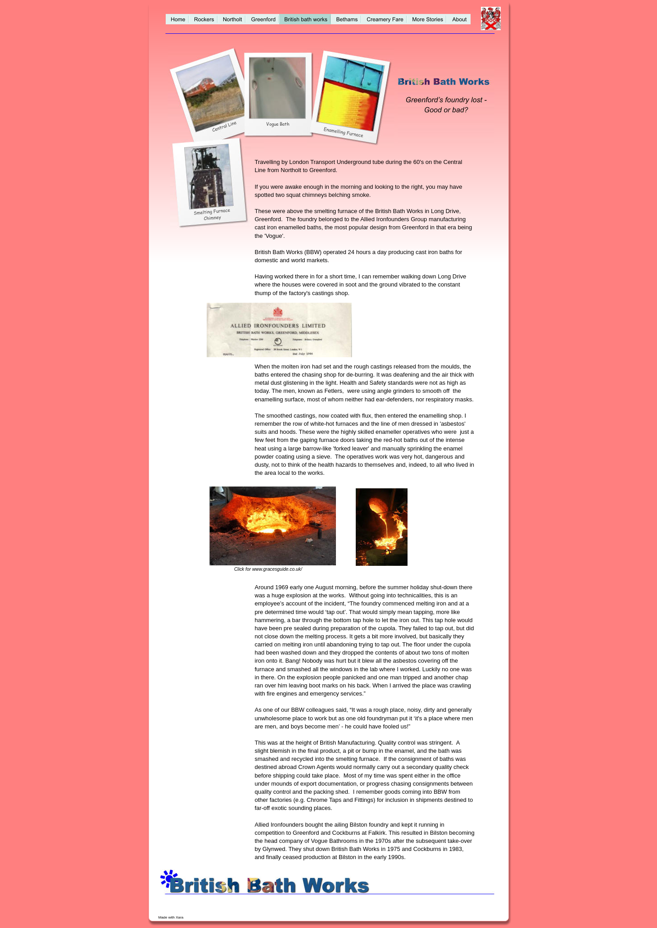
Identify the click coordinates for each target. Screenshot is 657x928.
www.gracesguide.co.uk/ (277, 569)
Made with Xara (172, 917)
